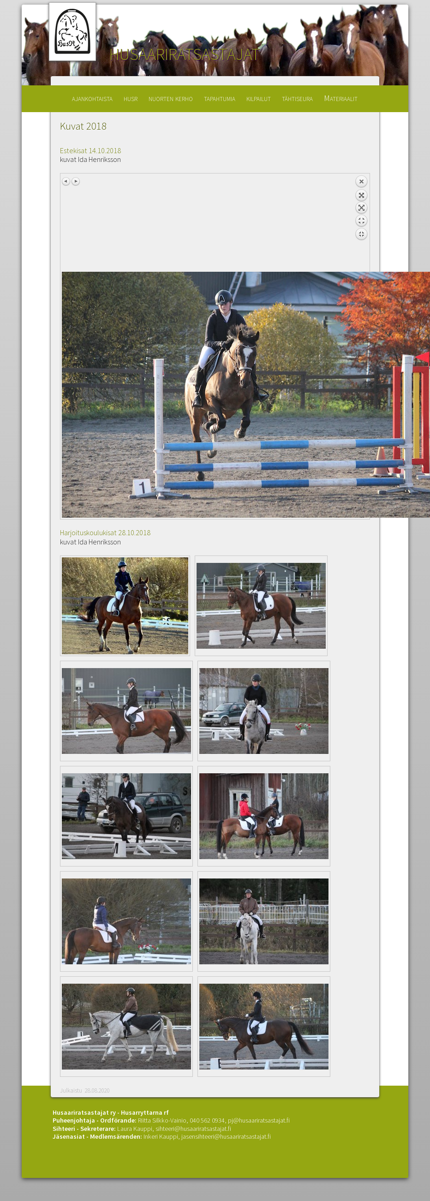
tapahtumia (219, 98)
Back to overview (361, 223)
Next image (75, 181)
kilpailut (258, 98)
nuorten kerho (171, 98)
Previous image (66, 181)
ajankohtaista (92, 98)
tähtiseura (297, 98)
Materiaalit (341, 98)
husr (130, 98)
